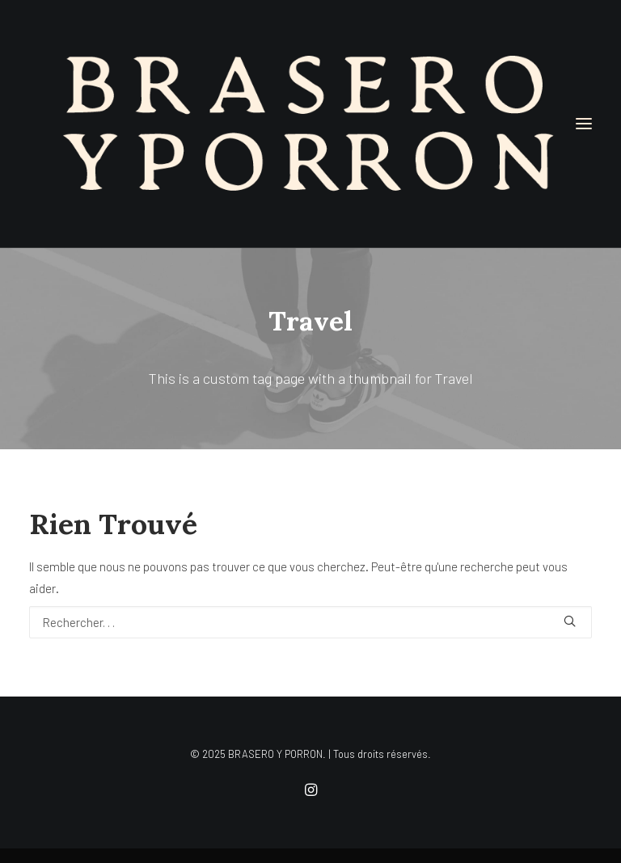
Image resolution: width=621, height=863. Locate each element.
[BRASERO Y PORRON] (310, 123)
